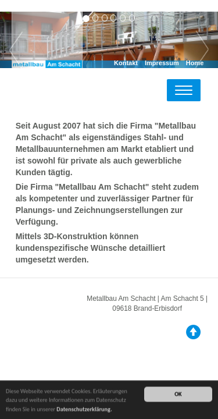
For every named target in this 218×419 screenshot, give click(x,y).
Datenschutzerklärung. (84, 409)
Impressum (162, 62)
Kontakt (126, 62)
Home (195, 62)
